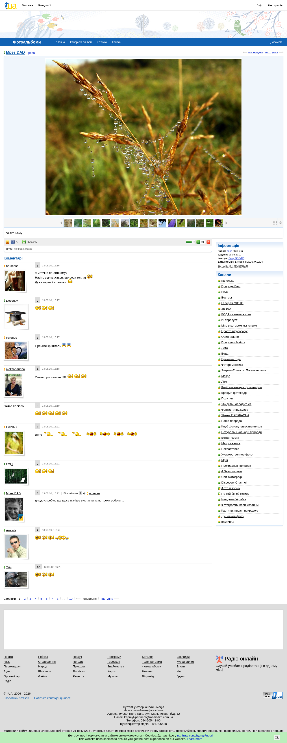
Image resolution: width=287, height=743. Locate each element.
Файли (42, 676)
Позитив (225, 398)
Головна (27, 5)
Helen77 (10, 427)
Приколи (79, 666)
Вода (223, 353)
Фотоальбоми (151, 666)
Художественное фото (235, 454)
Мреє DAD (15, 52)
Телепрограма (152, 661)
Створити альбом (81, 42)
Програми (114, 656)
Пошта (8, 656)
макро (29, 248)
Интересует (227, 320)
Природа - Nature (231, 342)
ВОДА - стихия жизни (234, 314)
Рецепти (79, 676)
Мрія (223, 460)
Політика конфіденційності (52, 698)
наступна (271, 52)
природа (19, 248)
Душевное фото (231, 516)
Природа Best (229, 286)
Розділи (43, 5)
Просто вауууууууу (233, 331)
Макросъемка (229, 443)
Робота (43, 656)
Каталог (147, 656)
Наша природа (230, 421)
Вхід (260, 5)
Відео (7, 671)
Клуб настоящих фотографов (240, 387)
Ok (277, 737)
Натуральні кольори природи (240, 432)
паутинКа (226, 521)
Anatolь (10, 530)
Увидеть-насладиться (234, 404)
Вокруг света (228, 437)
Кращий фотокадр (232, 392)
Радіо (7, 681)
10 (71, 598)
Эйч (7, 567)
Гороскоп (113, 661)
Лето (223, 348)
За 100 (224, 308)
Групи (181, 676)
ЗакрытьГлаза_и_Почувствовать (242, 370)
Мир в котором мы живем (237, 325)
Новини (147, 671)
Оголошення (47, 661)
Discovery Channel (232, 482)
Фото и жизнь (229, 488)
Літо (222, 381)
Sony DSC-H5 (236, 258)
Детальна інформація (233, 265)
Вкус (223, 292)
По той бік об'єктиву (233, 493)
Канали (116, 42)
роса (31, 52)
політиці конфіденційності (195, 735)
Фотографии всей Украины (238, 505)
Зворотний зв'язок (16, 698)
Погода (78, 661)
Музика (112, 676)
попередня (255, 52)
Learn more (194, 739)
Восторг (225, 297)
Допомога (276, 42)
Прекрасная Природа (234, 465)
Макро (224, 376)
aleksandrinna (14, 369)
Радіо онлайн (241, 659)
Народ (42, 666)
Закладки (183, 656)
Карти (111, 671)
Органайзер (12, 676)
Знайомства (115, 666)
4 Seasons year (230, 471)
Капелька (226, 280)
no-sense (11, 266)
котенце (10, 337)
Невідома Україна (232, 499)
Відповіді (148, 676)
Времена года (229, 359)
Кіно (180, 671)
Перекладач (12, 666)
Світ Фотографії (230, 477)
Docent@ (11, 300)
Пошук (77, 656)
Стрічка (102, 42)
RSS (7, 661)
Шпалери (44, 671)
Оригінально (228, 336)
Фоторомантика (230, 364)
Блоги (181, 666)
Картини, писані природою (238, 510)
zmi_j (8, 464)
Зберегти (29, 242)
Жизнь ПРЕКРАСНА (233, 415)
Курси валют (185, 661)
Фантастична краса (233, 409)
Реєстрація (275, 5)
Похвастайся (228, 449)
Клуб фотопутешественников (240, 426)
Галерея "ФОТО (231, 303)
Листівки (79, 671)
